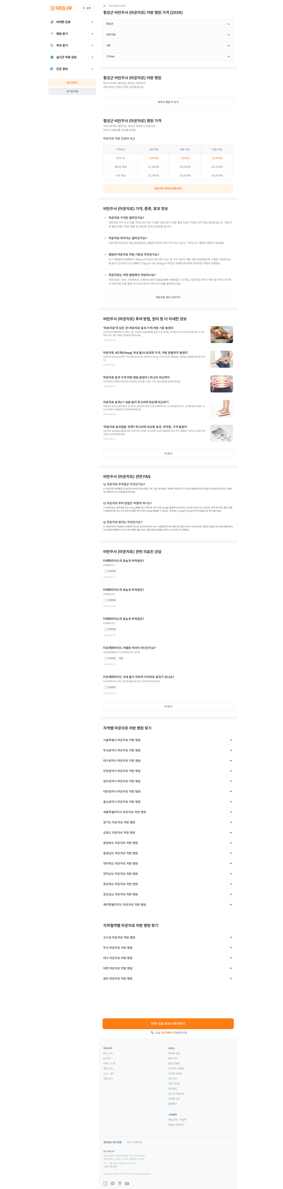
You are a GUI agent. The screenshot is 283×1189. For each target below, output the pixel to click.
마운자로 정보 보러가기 (168, 297)
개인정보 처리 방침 (112, 1142)
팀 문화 (106, 1058)
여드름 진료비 (175, 1073)
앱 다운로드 (72, 82)
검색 (87, 8)
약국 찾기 (173, 1078)
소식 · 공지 (108, 1073)
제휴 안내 (108, 1068)
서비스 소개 (109, 1063)
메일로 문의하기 (176, 1124)
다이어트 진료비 (176, 1068)
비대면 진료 (174, 1053)
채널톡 (183, 1119)
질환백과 (172, 1103)
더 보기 (168, 453)
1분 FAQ (172, 1088)
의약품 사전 (174, 1098)
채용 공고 (108, 1078)
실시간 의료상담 (176, 1093)
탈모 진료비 (174, 1063)
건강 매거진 (174, 1083)
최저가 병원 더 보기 (168, 102)
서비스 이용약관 (134, 1142)
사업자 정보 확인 (144, 1160)
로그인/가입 (72, 91)
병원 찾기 (173, 1058)
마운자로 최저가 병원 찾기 (168, 188)
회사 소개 (108, 1053)
